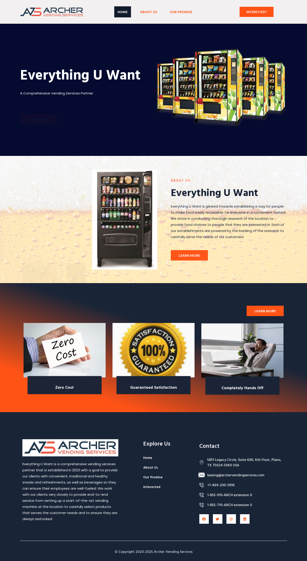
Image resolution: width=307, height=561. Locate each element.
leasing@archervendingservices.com (235, 475)
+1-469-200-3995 (221, 485)
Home (123, 11)
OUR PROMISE (181, 11)
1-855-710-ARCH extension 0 (229, 504)
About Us (148, 11)
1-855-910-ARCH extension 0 (229, 495)
